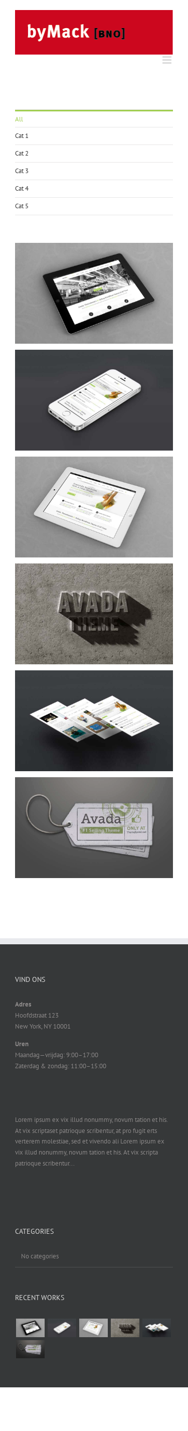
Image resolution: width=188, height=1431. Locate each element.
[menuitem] (94, 118)
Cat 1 (22, 135)
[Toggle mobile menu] (167, 60)
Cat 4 (22, 188)
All (19, 119)
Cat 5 (22, 206)
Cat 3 (22, 171)
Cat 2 (22, 153)
